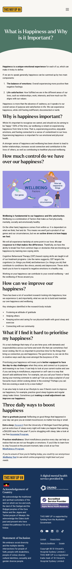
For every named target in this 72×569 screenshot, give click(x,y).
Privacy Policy (55, 539)
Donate (61, 543)
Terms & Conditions (47, 543)
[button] (66, 9)
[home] (11, 9)
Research (18, 425)
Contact (43, 539)
